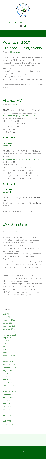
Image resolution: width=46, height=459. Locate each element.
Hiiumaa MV (12, 101)
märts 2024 (7, 382)
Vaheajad (7, 145)
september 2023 (9, 394)
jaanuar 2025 (8, 359)
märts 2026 (7, 317)
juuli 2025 (7, 341)
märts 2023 (7, 406)
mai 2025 (6, 347)
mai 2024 (6, 376)
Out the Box (26, 452)
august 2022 (8, 415)
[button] (23, 33)
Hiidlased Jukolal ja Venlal (23, 48)
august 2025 (8, 338)
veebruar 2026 (9, 320)
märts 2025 (7, 353)
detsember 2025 (10, 326)
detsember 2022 (10, 412)
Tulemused (7, 143)
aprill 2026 (7, 314)
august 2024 (8, 370)
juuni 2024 (7, 373)
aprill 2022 (7, 421)
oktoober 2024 (9, 364)
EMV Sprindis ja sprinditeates (15, 226)
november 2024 (9, 361)
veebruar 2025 (9, 355)
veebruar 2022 (9, 424)
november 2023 (9, 391)
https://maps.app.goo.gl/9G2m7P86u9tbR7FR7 (21, 159)
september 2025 (9, 335)
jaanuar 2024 (8, 388)
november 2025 (9, 329)
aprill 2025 (7, 350)
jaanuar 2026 (8, 323)
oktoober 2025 (9, 332)
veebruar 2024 (9, 385)
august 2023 (8, 397)
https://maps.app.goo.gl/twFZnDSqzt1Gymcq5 (21, 115)
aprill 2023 (7, 403)
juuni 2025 (7, 344)
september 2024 (9, 367)
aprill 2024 (7, 379)
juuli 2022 (7, 418)
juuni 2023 (7, 400)
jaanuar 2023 (8, 409)
